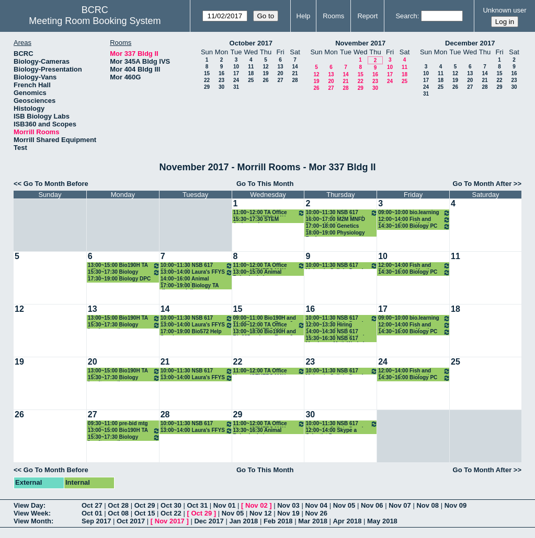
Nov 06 (372, 505)
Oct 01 (92, 513)
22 (207, 80)
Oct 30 (171, 505)
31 (236, 87)
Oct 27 (92, 505)
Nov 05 (344, 505)
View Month (32, 521)
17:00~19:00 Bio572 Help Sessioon (191, 332)
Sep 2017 (96, 521)
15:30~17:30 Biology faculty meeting (124, 272)
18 (251, 73)
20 (280, 73)
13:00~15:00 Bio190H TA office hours (124, 265)
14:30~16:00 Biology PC (414, 226)
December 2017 (470, 43)
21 (295, 73)
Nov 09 (456, 505)
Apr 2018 (347, 521)
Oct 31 (197, 505)
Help (304, 16)
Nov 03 (288, 505)
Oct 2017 (131, 521)
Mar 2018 (312, 521)
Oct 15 (144, 513)
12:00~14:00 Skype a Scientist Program (331, 430)
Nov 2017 (170, 521)
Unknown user (504, 10)
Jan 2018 (243, 521)
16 (221, 73)
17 (236, 73)
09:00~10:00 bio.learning (414, 212)
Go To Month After (482, 184)
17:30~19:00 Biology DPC (119, 279)
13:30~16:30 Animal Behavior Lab (257, 430)
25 (251, 80)
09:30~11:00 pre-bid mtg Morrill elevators (118, 423)
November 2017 (360, 43)
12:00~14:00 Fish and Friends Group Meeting (414, 219)
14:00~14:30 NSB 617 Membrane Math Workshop (338, 332)
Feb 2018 (278, 521)
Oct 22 (171, 513)
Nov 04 (316, 505)
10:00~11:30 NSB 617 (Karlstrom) (197, 265)
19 (265, 73)
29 (207, 87)
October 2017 (251, 43)
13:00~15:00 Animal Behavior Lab (257, 272)
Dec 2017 (208, 521)
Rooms (333, 16)
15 (207, 73)
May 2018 (382, 521)
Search (406, 16)
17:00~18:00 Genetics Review (332, 226)
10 (236, 66)
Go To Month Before (56, 184)
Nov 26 (316, 513)
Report (367, 16)
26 (265, 80)
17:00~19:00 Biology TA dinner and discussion (190, 286)
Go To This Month (265, 184)
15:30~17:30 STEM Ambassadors (256, 219)
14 (295, 66)
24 (236, 80)
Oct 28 (118, 505)
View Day (28, 505)
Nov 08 (427, 505)
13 (280, 66)
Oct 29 (144, 505)
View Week (31, 513)
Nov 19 (288, 513)
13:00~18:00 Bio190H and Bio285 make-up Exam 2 (264, 332)
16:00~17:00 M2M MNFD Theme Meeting (335, 219)
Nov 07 (400, 505)
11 (251, 66)
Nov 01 (224, 505)
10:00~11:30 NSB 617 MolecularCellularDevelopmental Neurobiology (341, 212)
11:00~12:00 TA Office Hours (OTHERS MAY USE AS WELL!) (269, 212)
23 (221, 80)
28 (295, 80)
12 (265, 66)
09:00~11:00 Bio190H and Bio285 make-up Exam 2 (264, 318)
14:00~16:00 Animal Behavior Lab (185, 279)
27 (280, 80)
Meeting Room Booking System (95, 21)
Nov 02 (256, 505)
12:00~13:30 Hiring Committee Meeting (329, 325)
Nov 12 (260, 513)
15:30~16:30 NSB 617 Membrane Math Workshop (338, 338)
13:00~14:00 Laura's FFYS (197, 272)
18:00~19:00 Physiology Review (335, 233)
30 (221, 87)
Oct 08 (118, 513)
